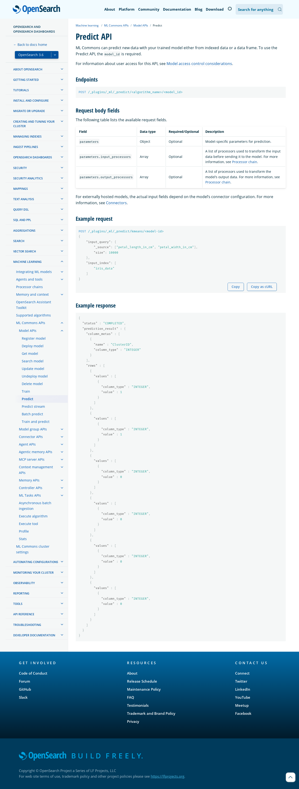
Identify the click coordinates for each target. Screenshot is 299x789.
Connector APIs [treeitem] (31, 436)
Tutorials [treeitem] (21, 90)
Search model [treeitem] (33, 361)
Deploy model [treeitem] (33, 346)
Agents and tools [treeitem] (29, 279)
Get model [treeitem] (30, 353)
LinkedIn (242, 689)
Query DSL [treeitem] (21, 210)
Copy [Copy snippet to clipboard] (236, 286)
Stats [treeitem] (23, 539)
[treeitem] (62, 69)
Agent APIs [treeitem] (27, 444)
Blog (198, 9)
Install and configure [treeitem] (31, 101)
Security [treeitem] (20, 168)
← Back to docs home (30, 44)
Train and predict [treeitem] (35, 421)
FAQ (130, 697)
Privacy (133, 721)
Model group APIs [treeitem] (33, 429)
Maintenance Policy (144, 689)
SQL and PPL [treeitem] (22, 220)
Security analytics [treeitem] (28, 178)
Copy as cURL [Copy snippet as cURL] (262, 286)
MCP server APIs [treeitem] (31, 459)
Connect (242, 673)
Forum (24, 681)
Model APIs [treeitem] (27, 330)
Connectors (116, 202)
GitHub (25, 689)
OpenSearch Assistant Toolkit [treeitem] (33, 305)
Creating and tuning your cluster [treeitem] (34, 124)
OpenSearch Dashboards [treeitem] (32, 157)
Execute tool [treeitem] (28, 523)
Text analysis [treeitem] (23, 199)
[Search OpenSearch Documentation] (259, 9)
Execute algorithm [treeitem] (33, 516)
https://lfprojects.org (167, 776)
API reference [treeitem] (23, 614)
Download (215, 9)
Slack (23, 697)
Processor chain (244, 162)
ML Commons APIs (116, 25)
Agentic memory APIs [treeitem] (35, 452)
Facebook (243, 713)
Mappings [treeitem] (20, 189)
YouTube (242, 697)
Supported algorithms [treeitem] (33, 315)
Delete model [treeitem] (32, 383)
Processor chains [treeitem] (29, 287)
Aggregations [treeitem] (24, 231)
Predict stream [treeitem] (33, 406)
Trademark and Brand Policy (151, 713)
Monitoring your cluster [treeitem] (33, 573)
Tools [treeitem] (17, 604)
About (109, 9)
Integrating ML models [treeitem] (34, 271)
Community (148, 9)
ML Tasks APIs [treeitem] (30, 495)
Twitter (241, 681)
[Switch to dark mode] (229, 8)
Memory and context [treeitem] (32, 294)
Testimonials (138, 705)
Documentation (177, 9)
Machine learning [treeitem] (27, 262)
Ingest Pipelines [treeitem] (25, 147)
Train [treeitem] (26, 391)
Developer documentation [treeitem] (34, 635)
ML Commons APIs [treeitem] (30, 323)
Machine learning (87, 25)
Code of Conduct (33, 673)
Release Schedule (142, 681)
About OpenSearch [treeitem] (27, 69)
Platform (127, 9)
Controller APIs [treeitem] (30, 488)
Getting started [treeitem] (26, 80)
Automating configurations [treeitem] (35, 562)
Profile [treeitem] (24, 531)
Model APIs (140, 25)
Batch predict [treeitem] (32, 414)
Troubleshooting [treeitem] (27, 625)
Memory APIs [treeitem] (29, 480)
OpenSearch (38, 10)
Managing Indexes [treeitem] (27, 136)
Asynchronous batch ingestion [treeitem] (35, 506)
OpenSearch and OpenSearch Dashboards (34, 29)
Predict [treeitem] (27, 399)
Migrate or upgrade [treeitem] (29, 111)
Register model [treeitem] (34, 338)
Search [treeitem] (18, 241)
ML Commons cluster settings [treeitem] (32, 549)
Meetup (242, 705)
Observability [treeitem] (24, 583)
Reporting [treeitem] (21, 593)
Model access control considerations (199, 63)
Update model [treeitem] (33, 368)
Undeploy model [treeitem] (35, 376)
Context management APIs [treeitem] (36, 470)
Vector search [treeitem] (24, 251)
